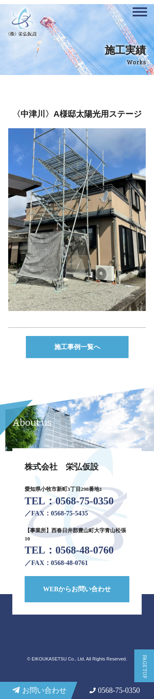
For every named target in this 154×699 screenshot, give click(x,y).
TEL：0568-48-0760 (69, 550)
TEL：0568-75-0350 (69, 500)
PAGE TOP (144, 666)
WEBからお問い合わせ (77, 589)
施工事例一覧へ (77, 346)
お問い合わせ (39, 692)
